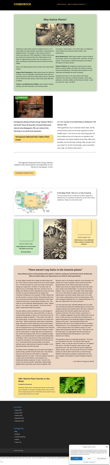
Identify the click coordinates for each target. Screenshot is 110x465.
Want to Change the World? (76, 4)
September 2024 (19, 418)
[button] (107, 447)
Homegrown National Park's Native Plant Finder (32, 138)
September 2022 (19, 421)
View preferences (101, 458)
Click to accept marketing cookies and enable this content (33, 106)
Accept (76, 458)
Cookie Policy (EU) (18, 450)
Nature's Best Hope (26, 244)
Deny (89, 458)
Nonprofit (17, 434)
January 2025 (18, 413)
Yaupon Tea (18, 442)
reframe (17, 439)
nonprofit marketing (20, 436)
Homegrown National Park (24, 173)
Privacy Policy (92, 462)
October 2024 (18, 415)
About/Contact (61, 4)
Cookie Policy (86, 462)
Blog (16, 431)
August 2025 (18, 410)
